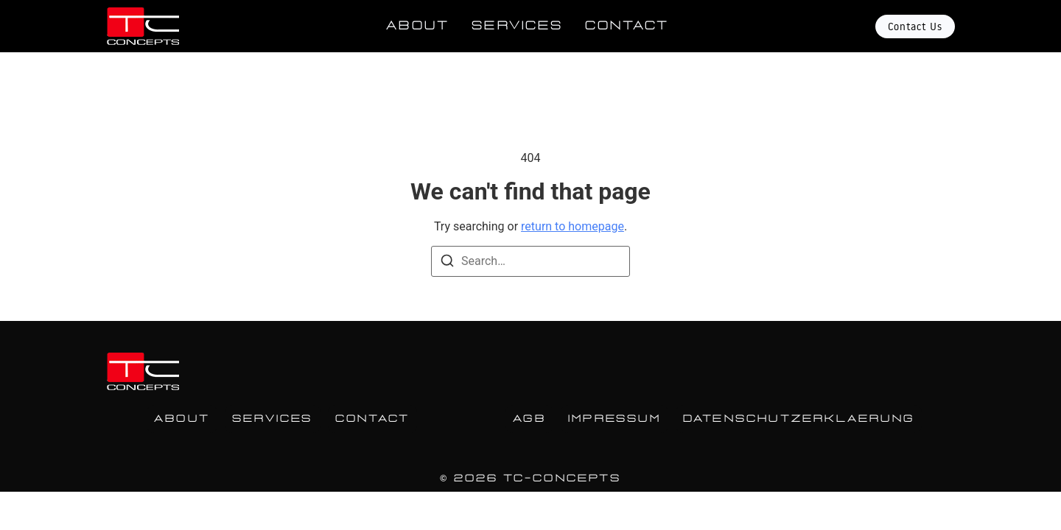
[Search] (447, 263)
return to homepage (572, 226)
